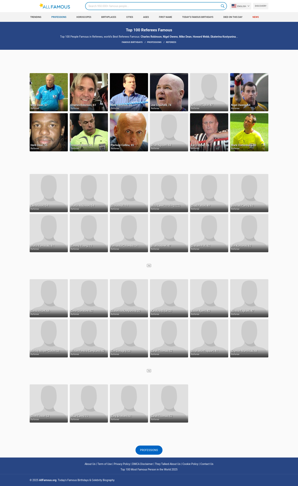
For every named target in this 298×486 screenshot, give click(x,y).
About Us (90, 463)
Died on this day (232, 17)
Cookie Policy (190, 463)
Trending (35, 17)
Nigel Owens (170, 36)
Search (223, 6)
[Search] (156, 6)
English (239, 6)
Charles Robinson (151, 36)
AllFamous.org (47, 480)
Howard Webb (201, 36)
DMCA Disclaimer (142, 463)
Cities (129, 17)
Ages (146, 17)
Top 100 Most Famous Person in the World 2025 (149, 469)
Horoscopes (83, 17)
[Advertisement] (149, 61)
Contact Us (206, 463)
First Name (165, 17)
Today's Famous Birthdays (197, 17)
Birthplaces (108, 17)
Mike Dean (185, 36)
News (256, 17)
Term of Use (104, 463)
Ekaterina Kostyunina (223, 36)
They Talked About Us (168, 463)
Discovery (260, 6)
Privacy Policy (122, 463)
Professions (58, 17)
